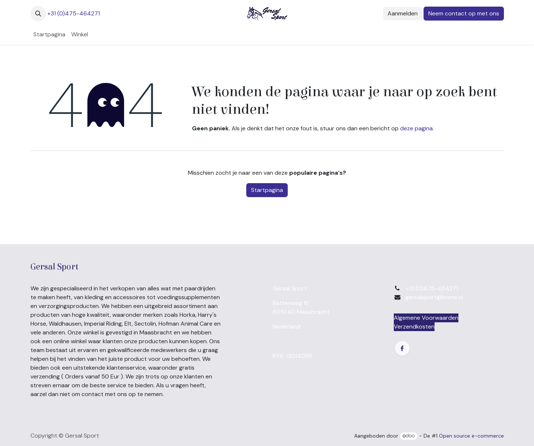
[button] (38, 13)
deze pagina (416, 128)
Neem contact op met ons (463, 13)
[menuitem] (49, 34)
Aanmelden (403, 13)
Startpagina (267, 190)
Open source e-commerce (471, 435)
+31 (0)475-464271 (73, 13)
